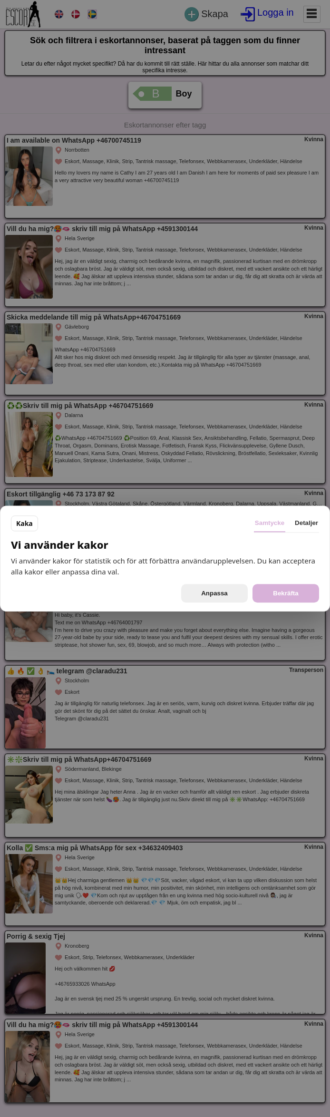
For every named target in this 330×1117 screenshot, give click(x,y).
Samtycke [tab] (269, 522)
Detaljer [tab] (306, 522)
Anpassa (214, 593)
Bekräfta (285, 593)
